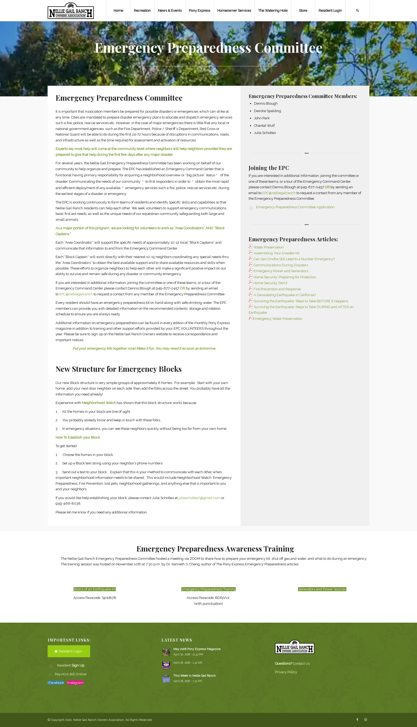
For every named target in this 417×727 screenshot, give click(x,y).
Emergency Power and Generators (281, 271)
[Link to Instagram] (365, 720)
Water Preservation (269, 247)
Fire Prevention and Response (277, 289)
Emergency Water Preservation (277, 319)
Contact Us (301, 663)
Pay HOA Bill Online (70, 674)
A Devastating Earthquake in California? (285, 295)
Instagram (75, 683)
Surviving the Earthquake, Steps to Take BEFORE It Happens (301, 301)
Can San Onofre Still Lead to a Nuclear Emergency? (294, 259)
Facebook (56, 683)
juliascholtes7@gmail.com (199, 498)
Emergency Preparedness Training (208, 589)
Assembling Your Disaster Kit (274, 253)
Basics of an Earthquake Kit (94, 589)
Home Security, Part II (270, 283)
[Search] (357, 10)
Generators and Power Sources (322, 589)
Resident (70, 665)
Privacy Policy (286, 672)
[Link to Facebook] (357, 720)
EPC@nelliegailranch (76, 294)
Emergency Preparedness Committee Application (295, 207)
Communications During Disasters (281, 265)
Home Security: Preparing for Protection (285, 277)
